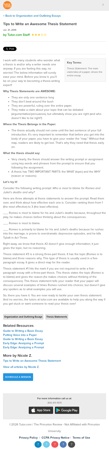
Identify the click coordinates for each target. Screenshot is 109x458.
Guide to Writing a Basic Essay (23, 331)
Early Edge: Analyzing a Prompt (23, 343)
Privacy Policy (28, 437)
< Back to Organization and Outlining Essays (32, 16)
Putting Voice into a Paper (20, 335)
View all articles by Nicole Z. (21, 367)
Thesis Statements (56, 316)
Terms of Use (81, 437)
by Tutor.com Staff (16, 35)
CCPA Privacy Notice (55, 437)
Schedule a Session (18, 377)
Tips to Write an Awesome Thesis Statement (32, 361)
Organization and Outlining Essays (23, 316)
